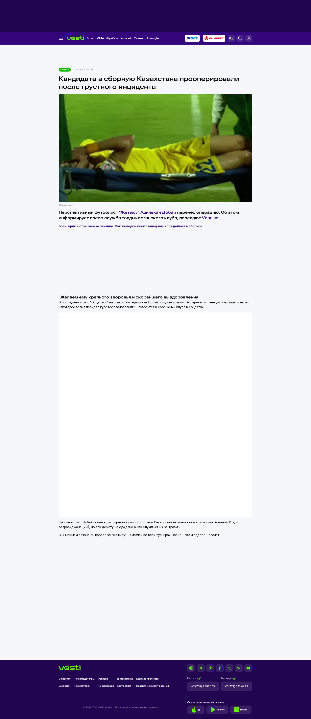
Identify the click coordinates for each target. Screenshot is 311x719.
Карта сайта (124, 685)
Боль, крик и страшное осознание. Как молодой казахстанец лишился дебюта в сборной (130, 226)
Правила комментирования (152, 685)
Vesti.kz (210, 217)
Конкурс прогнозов (147, 678)
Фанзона (103, 678)
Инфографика (125, 678)
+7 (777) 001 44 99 (236, 686)
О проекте (65, 678)
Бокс (90, 38)
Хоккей (126, 38)
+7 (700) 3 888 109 (203, 686)
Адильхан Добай (158, 212)
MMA (100, 38)
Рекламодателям (84, 678)
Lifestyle (153, 38)
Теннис (139, 38)
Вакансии (64, 685)
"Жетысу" (129, 212)
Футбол (112, 38)
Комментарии (82, 685)
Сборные (64, 69)
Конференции (106, 685)
